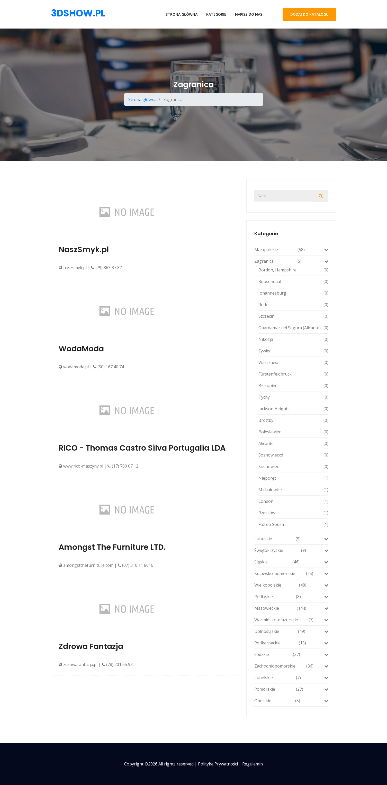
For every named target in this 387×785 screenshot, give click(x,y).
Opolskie (291, 701)
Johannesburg (293, 293)
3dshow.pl (78, 13)
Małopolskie (291, 250)
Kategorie (216, 14)
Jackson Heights (293, 409)
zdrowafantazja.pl (78, 664)
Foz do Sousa (293, 524)
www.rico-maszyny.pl (81, 466)
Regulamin (252, 764)
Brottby (293, 420)
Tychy (293, 397)
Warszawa (293, 362)
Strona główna (181, 14)
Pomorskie (291, 689)
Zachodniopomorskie (291, 666)
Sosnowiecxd (293, 455)
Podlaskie (291, 597)
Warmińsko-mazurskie (291, 620)
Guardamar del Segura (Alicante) (293, 328)
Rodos (293, 305)
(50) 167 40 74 (108, 367)
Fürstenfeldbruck (293, 374)
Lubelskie (291, 677)
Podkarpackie (291, 643)
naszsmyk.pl (73, 267)
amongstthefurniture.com (86, 565)
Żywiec (293, 351)
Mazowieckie (291, 608)
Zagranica (291, 261)
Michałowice (293, 490)
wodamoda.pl (74, 367)
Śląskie (291, 562)
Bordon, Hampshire (293, 270)
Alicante (293, 443)
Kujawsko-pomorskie (291, 573)
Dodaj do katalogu (309, 14)
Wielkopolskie (291, 585)
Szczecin (293, 316)
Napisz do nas (248, 14)
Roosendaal (293, 281)
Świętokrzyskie (291, 550)
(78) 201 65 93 (117, 664)
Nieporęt (293, 478)
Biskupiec (293, 385)
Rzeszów (293, 513)
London (293, 501)
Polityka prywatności (218, 764)
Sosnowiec (293, 466)
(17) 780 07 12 (122, 466)
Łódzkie (291, 654)
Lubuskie (291, 539)
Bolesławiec (293, 432)
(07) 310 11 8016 (135, 565)
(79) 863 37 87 (106, 267)
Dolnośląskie (291, 631)
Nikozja (293, 339)
